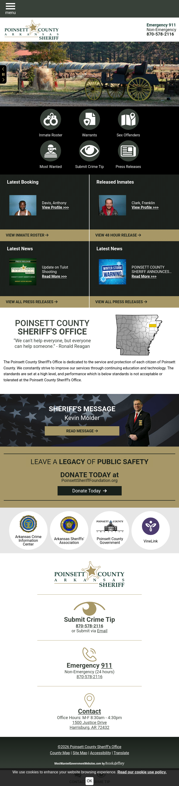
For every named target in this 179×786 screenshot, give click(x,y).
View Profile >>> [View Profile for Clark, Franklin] (145, 207)
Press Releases (128, 154)
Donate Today (89, 491)
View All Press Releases (32, 302)
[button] (10, 9)
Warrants (89, 123)
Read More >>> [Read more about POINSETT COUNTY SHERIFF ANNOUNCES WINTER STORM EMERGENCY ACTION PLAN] (144, 276)
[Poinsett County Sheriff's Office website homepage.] (32, 29)
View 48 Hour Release (118, 235)
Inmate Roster (50, 123)
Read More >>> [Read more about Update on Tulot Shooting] (54, 276)
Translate (121, 753)
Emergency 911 (161, 24)
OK (89, 781)
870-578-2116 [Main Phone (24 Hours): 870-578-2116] (89, 676)
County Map (60, 753)
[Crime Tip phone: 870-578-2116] (89, 625)
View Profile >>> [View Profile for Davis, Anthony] (55, 207)
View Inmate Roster (27, 235)
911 (106, 665)
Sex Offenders (128, 123)
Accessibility (100, 753)
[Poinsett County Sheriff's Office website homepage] (89, 574)
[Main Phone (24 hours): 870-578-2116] (160, 34)
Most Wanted (51, 154)
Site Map (80, 753)
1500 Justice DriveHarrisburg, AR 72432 (89, 725)
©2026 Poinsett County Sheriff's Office (89, 747)
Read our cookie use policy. (141, 772)
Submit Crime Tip (89, 154)
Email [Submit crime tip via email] (102, 630)
